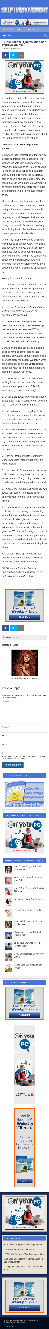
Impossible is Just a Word (24, 678)
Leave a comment (12, 637)
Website (5, 744)
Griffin (6, 49)
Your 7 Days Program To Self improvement (23, 1245)
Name (5, 727)
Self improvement (16, 1320)
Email (5, 735)
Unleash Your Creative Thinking (28, 910)
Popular (17, 861)
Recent (8, 861)
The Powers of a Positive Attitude (19, 1249)
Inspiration (17, 49)
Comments (28, 861)
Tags (39, 861)
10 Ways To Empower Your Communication (24, 1254)
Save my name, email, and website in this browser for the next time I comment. (24, 757)
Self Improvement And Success (28, 899)
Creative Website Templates (14, 1322)
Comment (7, 701)
